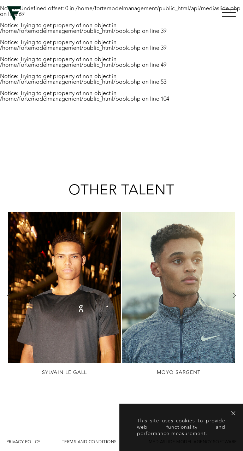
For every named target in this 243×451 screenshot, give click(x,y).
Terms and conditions (89, 442)
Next (234, 295)
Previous (9, 295)
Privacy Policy (23, 442)
